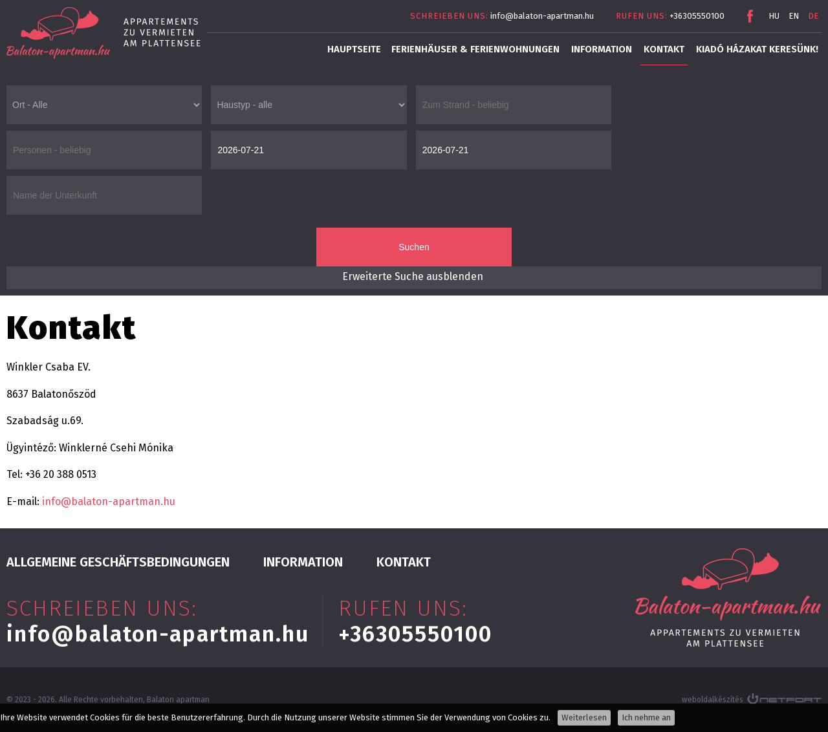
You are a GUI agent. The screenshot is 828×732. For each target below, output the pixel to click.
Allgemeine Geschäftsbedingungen (118, 562)
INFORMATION (601, 49)
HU (773, 16)
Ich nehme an (646, 717)
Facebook (749, 16)
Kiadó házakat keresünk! (757, 49)
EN (794, 16)
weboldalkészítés (712, 699)
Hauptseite (354, 49)
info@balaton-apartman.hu (542, 16)
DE (813, 16)
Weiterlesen (584, 717)
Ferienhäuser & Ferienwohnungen (475, 49)
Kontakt (664, 49)
